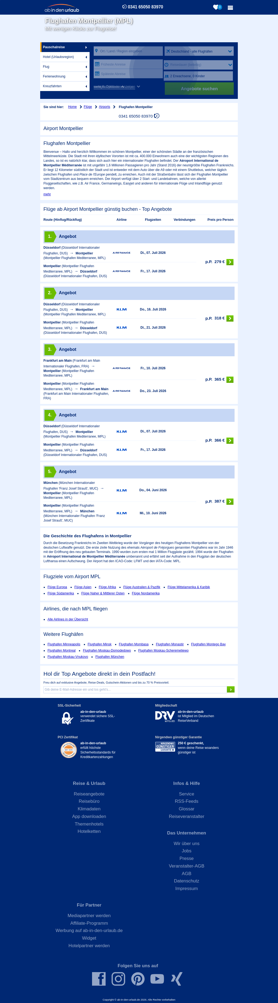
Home (72, 107)
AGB (186, 873)
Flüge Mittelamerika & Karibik (189, 587)
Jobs (186, 850)
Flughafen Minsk (100, 644)
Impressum (186, 888)
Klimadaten (89, 808)
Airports (104, 107)
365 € (219, 380)
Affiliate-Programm (89, 923)
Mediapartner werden (89, 915)
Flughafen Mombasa (134, 644)
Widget (89, 938)
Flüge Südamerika (61, 593)
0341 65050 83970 (145, 7)
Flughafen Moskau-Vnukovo (68, 657)
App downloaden (89, 816)
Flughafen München (109, 657)
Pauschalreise (54, 47)
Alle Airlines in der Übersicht (68, 619)
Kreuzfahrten (52, 86)
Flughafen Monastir (170, 644)
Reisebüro (89, 801)
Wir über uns (187, 843)
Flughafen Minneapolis (64, 644)
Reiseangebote (89, 794)
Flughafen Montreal (61, 650)
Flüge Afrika (107, 587)
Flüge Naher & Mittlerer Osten (102, 593)
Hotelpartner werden (89, 945)
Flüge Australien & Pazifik (141, 587)
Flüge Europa (57, 587)
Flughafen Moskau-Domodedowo (107, 650)
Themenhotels (89, 824)
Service (186, 794)
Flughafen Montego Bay (208, 644)
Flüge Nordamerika (146, 593)
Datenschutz (186, 881)
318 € (219, 318)
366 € (219, 441)
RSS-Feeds (186, 801)
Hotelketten (89, 831)
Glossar (186, 808)
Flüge (88, 107)
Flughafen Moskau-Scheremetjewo (163, 650)
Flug (46, 67)
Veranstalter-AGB (186, 866)
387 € (219, 502)
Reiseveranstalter (186, 816)
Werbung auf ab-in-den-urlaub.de (89, 930)
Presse (186, 858)
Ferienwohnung (54, 76)
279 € (219, 262)
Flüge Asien (82, 587)
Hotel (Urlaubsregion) (58, 57)
